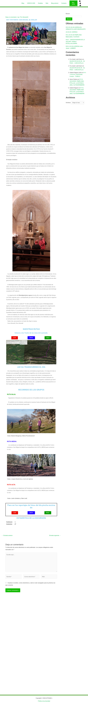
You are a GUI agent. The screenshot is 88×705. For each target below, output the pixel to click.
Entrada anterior (7, 534)
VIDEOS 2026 (32, 2)
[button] (72, 3)
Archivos (68, 101)
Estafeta (40, 2)
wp (18, 16)
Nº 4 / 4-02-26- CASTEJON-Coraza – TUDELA (78, 73)
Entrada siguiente (55, 534)
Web (46, 2)
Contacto (62, 2)
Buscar (68, 12)
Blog (24, 2)
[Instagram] (79, 4)
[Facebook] (79, 2)
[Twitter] (81, 2)
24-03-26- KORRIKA (71, 31)
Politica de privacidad (44, 701)
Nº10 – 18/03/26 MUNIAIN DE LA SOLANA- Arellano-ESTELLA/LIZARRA (75, 40)
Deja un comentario (11, 16)
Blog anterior (54, 2)
